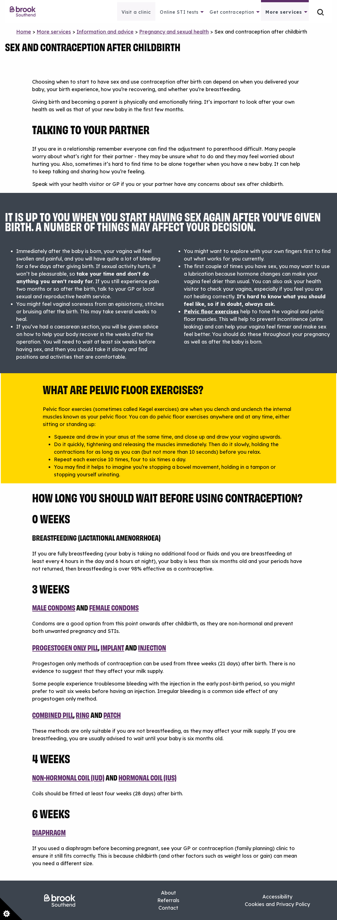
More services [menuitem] (283, 12)
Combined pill (52, 714)
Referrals (168, 900)
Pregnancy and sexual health (174, 32)
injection (152, 647)
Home (23, 32)
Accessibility (277, 896)
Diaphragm (49, 832)
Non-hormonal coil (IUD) (68, 777)
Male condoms (53, 607)
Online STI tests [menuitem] (179, 12)
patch (112, 714)
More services (54, 32)
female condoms (114, 607)
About (168, 893)
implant (112, 647)
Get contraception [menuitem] (232, 12)
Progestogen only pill (65, 647)
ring (82, 714)
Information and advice (105, 32)
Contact (168, 908)
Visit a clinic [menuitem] (136, 12)
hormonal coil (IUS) (147, 777)
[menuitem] (25, 11)
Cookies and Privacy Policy (277, 904)
